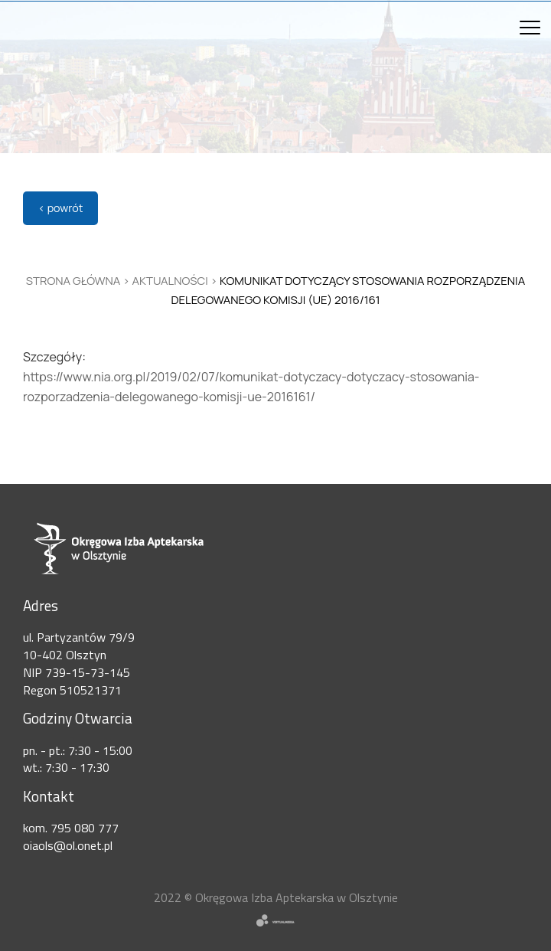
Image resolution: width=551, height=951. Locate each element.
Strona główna (73, 281)
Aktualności (170, 281)
